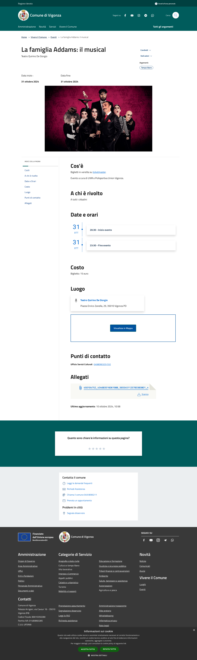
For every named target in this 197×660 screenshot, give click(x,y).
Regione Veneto (25, 3)
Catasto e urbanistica (68, 582)
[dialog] (98, 643)
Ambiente (103, 576)
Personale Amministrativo (30, 585)
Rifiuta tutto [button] (109, 649)
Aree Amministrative (27, 566)
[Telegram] (144, 15)
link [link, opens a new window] (124, 643)
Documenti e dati (26, 590)
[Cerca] (175, 15)
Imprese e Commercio (69, 573)
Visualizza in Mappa (123, 328)
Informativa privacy (108, 620)
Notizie (143, 561)
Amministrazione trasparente (112, 605)
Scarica (142, 394)
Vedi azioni (146, 56)
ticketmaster (99, 172)
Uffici (20, 571)
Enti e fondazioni (26, 576)
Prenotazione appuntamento (72, 605)
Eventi (54, 37)
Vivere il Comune (39, 37)
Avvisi (142, 571)
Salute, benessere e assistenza (113, 580)
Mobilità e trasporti (67, 591)
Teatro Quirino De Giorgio (94, 300)
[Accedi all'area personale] (165, 3)
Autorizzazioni (105, 585)
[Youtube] (131, 15)
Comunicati (145, 566)
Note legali (104, 625)
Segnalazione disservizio (70, 610)
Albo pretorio (105, 610)
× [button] (194, 630)
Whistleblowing (106, 615)
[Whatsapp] (151, 15)
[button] (98, 655)
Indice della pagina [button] (32, 161)
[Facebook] (124, 15)
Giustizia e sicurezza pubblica (112, 566)
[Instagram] (137, 15)
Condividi (146, 50)
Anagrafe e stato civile (69, 561)
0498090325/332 (102, 364)
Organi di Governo (26, 561)
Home (24, 37)
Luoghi (143, 584)
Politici (21, 580)
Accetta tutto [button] (88, 649)
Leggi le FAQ (64, 615)
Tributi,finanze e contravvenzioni (114, 571)
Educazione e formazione (110, 561)
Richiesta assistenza (68, 620)
